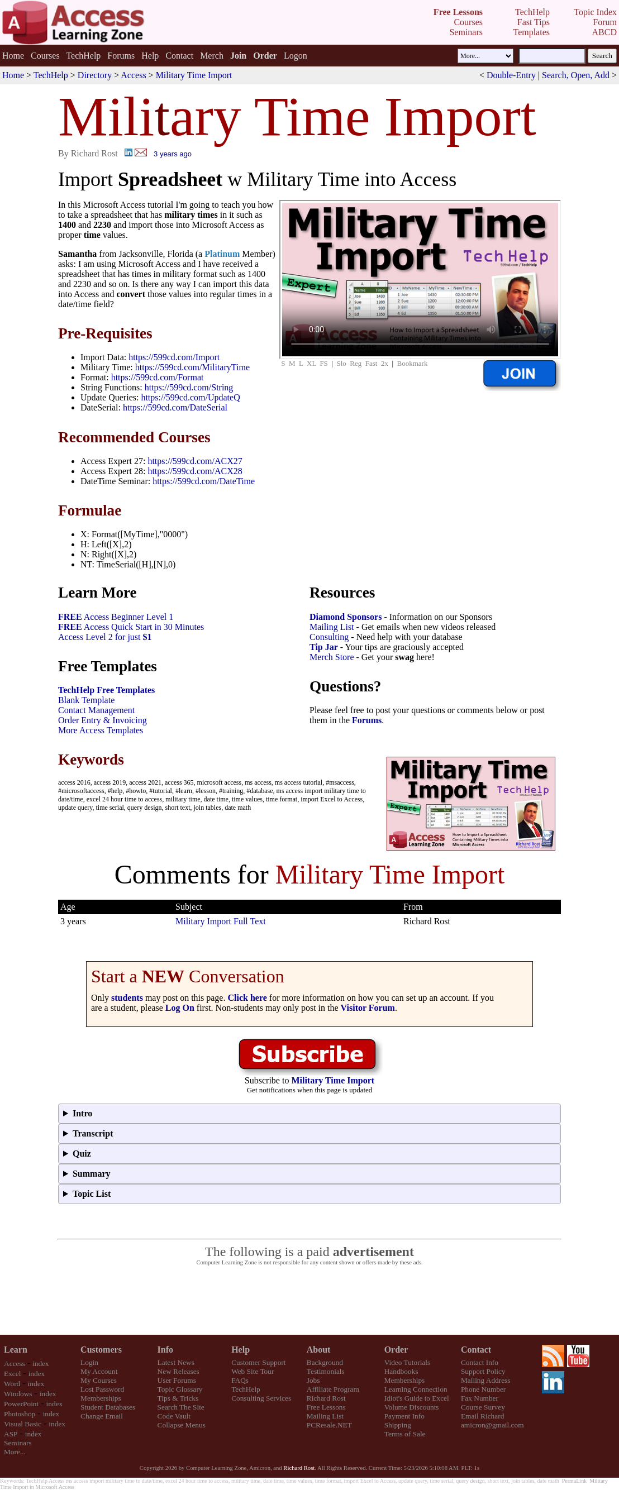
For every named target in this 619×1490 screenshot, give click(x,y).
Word (12, 1383)
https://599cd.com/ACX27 (194, 461)
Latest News (176, 1362)
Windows (18, 1393)
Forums (121, 55)
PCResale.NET (329, 1425)
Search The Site (181, 1407)
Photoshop (19, 1414)
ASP (10, 1434)
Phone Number (483, 1389)
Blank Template (86, 700)
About (319, 1349)
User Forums (177, 1380)
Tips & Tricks (178, 1398)
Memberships (100, 1398)
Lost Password (102, 1389)
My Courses (98, 1380)
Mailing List (331, 627)
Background (325, 1362)
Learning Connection (415, 1389)
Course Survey (483, 1407)
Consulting (329, 637)
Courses (45, 55)
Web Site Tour (252, 1371)
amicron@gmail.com (492, 1425)
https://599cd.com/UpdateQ (190, 397)
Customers (101, 1349)
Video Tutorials (407, 1362)
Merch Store (331, 657)
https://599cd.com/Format (157, 377)
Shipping (397, 1425)
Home (13, 55)
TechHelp (83, 55)
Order (396, 1349)
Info (165, 1349)
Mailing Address (485, 1380)
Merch (211, 55)
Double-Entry (511, 75)
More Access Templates (100, 730)
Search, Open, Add (576, 75)
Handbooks (401, 1371)
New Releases (178, 1371)
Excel (12, 1373)
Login (89, 1362)
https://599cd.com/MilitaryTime (192, 367)
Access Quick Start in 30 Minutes (131, 627)
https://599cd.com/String (189, 387)
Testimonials (326, 1371)
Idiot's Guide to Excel (416, 1398)
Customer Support (258, 1362)
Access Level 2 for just (105, 637)
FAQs (240, 1380)
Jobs (313, 1380)
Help (150, 55)
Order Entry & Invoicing (102, 720)
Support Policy (483, 1371)
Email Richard (482, 1416)
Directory (95, 75)
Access (133, 75)
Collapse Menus (182, 1425)
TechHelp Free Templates (106, 690)
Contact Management (96, 710)
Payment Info (404, 1416)
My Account (98, 1371)
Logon (295, 55)
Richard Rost (326, 1398)
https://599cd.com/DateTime (204, 481)
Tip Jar (323, 647)
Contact (179, 55)
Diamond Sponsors (345, 617)
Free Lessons (326, 1407)
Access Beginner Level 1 (115, 617)
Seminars (18, 1443)
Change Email (101, 1416)
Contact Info (479, 1362)
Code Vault (174, 1416)
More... (15, 1452)
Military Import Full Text (220, 921)
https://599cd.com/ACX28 (194, 471)
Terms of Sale (405, 1434)
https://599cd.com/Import (174, 357)
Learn (15, 1349)
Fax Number (479, 1398)
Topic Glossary (180, 1389)
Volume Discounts (411, 1407)
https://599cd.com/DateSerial (175, 407)
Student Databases (107, 1407)
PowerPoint (21, 1404)
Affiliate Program (333, 1389)
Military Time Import (194, 75)
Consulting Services (261, 1398)
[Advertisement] (309, 1301)
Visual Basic (22, 1424)
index (40, 1363)
